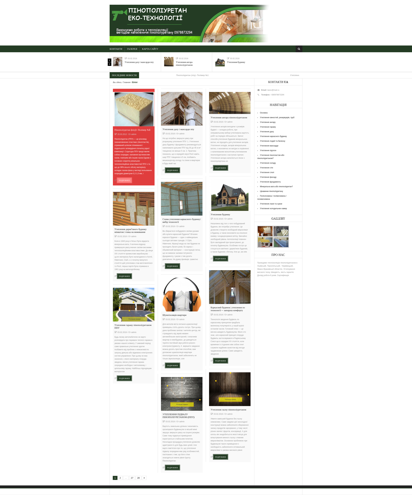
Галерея (132, 49)
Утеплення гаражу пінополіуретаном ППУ (132, 326)
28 (138, 478)
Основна (263, 113)
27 (132, 478)
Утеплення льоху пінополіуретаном (228, 409)
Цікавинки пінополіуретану (271, 191)
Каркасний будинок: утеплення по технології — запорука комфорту (228, 309)
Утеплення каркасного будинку (273, 136)
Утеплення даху (267, 132)
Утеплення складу (268, 163)
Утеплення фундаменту (270, 182)
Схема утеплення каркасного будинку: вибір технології (182, 221)
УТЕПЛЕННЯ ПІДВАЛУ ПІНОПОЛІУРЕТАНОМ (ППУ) (178, 416)
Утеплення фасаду (268, 177)
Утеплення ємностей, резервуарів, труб (277, 117)
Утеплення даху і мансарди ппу (139, 62)
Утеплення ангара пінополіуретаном (184, 63)
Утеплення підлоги (268, 150)
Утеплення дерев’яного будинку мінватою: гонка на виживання (130, 231)
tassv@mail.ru (273, 90)
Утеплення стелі (267, 172)
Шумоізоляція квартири (174, 315)
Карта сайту (150, 49)
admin (133, 134)
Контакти (116, 49)
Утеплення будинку (236, 62)
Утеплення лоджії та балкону (272, 141)
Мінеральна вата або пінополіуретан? (276, 186)
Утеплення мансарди (269, 146)
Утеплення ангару (268, 122)
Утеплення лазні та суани (271, 204)
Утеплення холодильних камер (273, 208)
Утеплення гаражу (268, 127)
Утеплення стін (266, 168)
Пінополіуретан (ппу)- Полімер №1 (192, 75)
